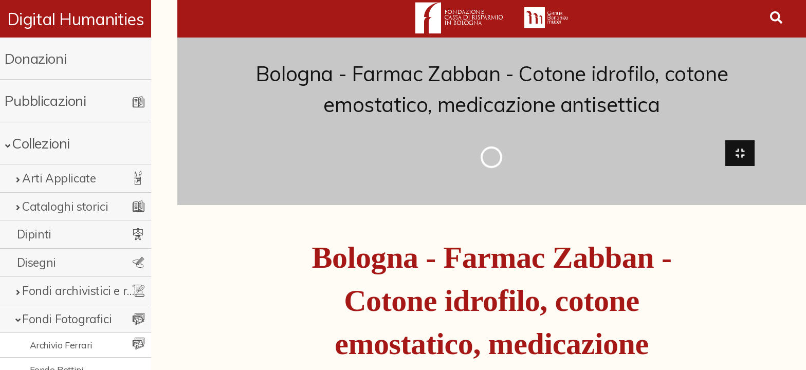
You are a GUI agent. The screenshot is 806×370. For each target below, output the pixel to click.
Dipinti (34, 234)
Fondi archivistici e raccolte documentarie (91, 290)
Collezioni (41, 143)
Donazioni (35, 58)
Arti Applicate (59, 178)
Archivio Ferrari (61, 344)
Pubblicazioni (45, 100)
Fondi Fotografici (67, 318)
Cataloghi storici (65, 206)
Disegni (36, 262)
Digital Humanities (88, 19)
